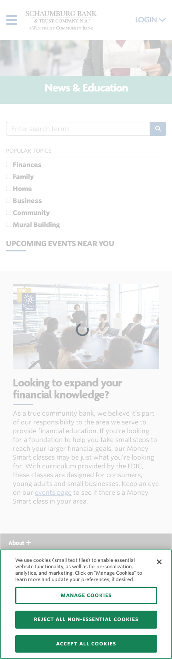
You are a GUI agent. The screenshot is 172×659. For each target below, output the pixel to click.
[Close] (159, 562)
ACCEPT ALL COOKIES (86, 644)
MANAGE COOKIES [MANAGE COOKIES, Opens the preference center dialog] (86, 595)
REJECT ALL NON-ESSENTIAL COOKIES (86, 619)
